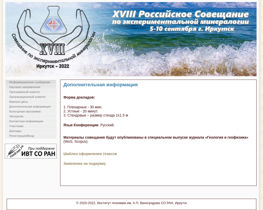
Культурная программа (25, 111)
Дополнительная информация (30, 106)
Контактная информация (26, 121)
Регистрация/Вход (21, 135)
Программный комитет (24, 91)
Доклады (15, 130)
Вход (249, 5)
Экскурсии (16, 116)
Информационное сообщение (29, 82)
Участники (16, 126)
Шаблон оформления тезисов (90, 154)
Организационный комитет (27, 96)
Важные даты (18, 101)
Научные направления (24, 87)
